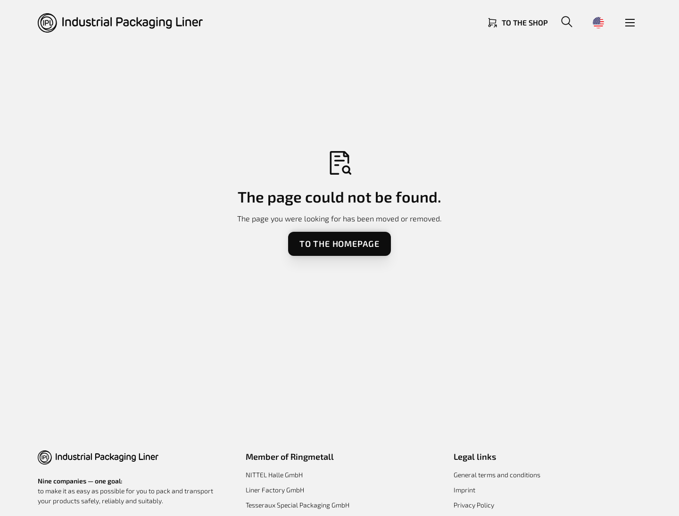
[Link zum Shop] (517, 22)
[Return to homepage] (120, 23)
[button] (566, 22)
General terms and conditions (497, 475)
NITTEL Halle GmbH (274, 475)
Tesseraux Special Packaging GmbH (297, 505)
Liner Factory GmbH (275, 490)
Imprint (464, 490)
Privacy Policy (474, 505)
